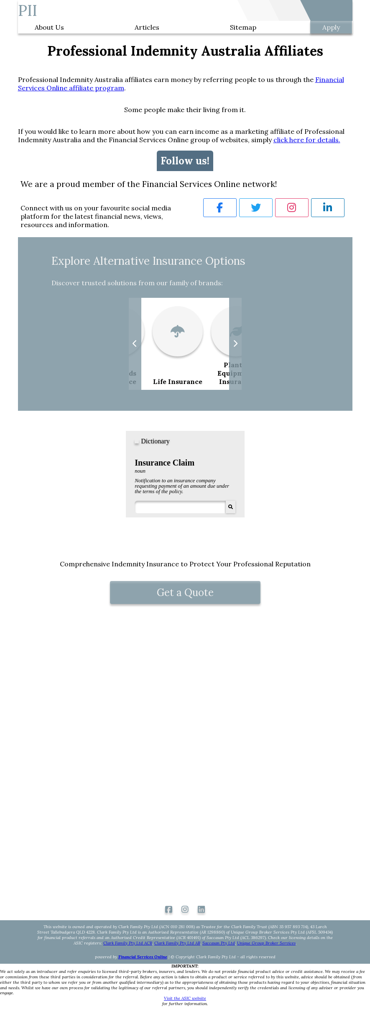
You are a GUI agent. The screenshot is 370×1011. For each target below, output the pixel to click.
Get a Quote (185, 592)
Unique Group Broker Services (266, 943)
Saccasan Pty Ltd (218, 943)
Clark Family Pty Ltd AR (177, 943)
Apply (331, 27)
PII (27, 10)
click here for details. (306, 140)
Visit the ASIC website (185, 998)
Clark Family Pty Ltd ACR (127, 943)
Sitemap (243, 27)
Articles (147, 27)
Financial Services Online (142, 957)
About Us (49, 27)
